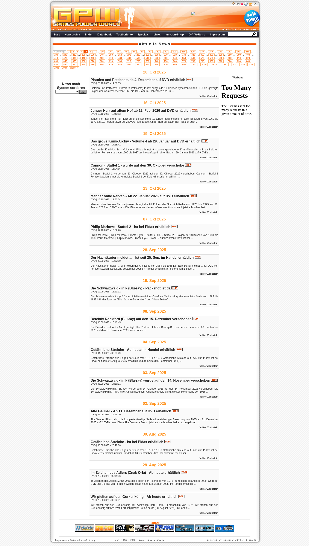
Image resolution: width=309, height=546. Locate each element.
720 (138, 61)
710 (129, 61)
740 (157, 61)
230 (92, 55)
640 (65, 61)
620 (248, 58)
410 (56, 58)
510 (147, 58)
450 (92, 58)
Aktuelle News (154, 44)
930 (129, 64)
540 (175, 58)
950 (147, 64)
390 (239, 55)
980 (175, 64)
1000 (193, 64)
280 (138, 55)
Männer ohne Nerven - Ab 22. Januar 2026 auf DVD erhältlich (140, 196)
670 (92, 61)
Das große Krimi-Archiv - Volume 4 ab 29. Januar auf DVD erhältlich (145, 141)
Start (56, 34)
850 (56, 64)
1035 (251, 64)
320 (175, 55)
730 (147, 61)
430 (74, 58)
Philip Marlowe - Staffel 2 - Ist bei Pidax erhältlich (130, 227)
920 (120, 64)
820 (230, 61)
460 (102, 58)
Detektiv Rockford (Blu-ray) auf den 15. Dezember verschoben (141, 319)
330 (184, 55)
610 (239, 58)
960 (157, 64)
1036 (56, 68)
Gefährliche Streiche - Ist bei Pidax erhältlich (127, 442)
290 (147, 55)
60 (142, 51)
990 (184, 64)
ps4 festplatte (133, 533)
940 (138, 64)
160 (229, 51)
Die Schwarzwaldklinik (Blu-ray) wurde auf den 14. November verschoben (150, 380)
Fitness (146, 533)
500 (138, 58)
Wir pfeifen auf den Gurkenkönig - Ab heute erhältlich (134, 497)
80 (158, 51)
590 (221, 58)
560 (193, 58)
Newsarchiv (72, 34)
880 (83, 64)
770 (184, 61)
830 (239, 61)
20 (110, 51)
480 (120, 58)
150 (220, 51)
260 (120, 55)
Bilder (89, 34)
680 (102, 61)
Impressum (217, 34)
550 (184, 58)
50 (134, 51)
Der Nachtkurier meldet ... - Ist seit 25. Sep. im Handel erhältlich (142, 257)
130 (202, 51)
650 (74, 61)
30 (118, 51)
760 (175, 61)
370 (221, 55)
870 (74, 64)
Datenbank (104, 34)
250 (111, 55)
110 (183, 51)
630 (56, 61)
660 (83, 61)
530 (166, 58)
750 (166, 61)
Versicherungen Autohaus (168, 533)
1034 (243, 64)
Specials (143, 34)
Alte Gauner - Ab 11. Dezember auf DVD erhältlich (131, 411)
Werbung (193, 18)
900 (102, 64)
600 (230, 58)
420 (65, 58)
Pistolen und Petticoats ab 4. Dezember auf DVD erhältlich (138, 80)
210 (74, 55)
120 (193, 51)
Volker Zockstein (209, 96)
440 (83, 58)
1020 (214, 64)
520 (157, 58)
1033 (235, 64)
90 (166, 51)
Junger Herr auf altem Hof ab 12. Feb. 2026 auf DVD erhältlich (141, 110)
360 (211, 55)
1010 (204, 64)
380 (230, 55)
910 (111, 64)
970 (166, 64)
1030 (224, 64)
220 (83, 55)
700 (120, 61)
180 (247, 51)
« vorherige (59, 51)
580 (211, 58)
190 (56, 55)
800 (211, 61)
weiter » (74, 68)
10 (102, 51)
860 (65, 64)
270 (129, 55)
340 (193, 55)
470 (111, 58)
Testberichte (124, 34)
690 (111, 61)
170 (238, 51)
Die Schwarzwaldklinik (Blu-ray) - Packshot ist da (131, 288)
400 (248, 55)
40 (126, 51)
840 (248, 61)
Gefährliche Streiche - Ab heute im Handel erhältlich (133, 350)
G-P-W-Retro (197, 34)
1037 (64, 68)
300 (157, 55)
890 (92, 64)
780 (193, 61)
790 (202, 61)
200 (65, 55)
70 (150, 51)
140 (211, 51)
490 (129, 58)
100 (174, 51)
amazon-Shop (174, 34)
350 (202, 55)
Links (157, 34)
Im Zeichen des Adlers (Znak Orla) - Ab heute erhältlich (135, 472)
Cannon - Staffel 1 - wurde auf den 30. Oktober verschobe (137, 165)
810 (221, 61)
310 (166, 55)
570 (202, 58)
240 (102, 55)
